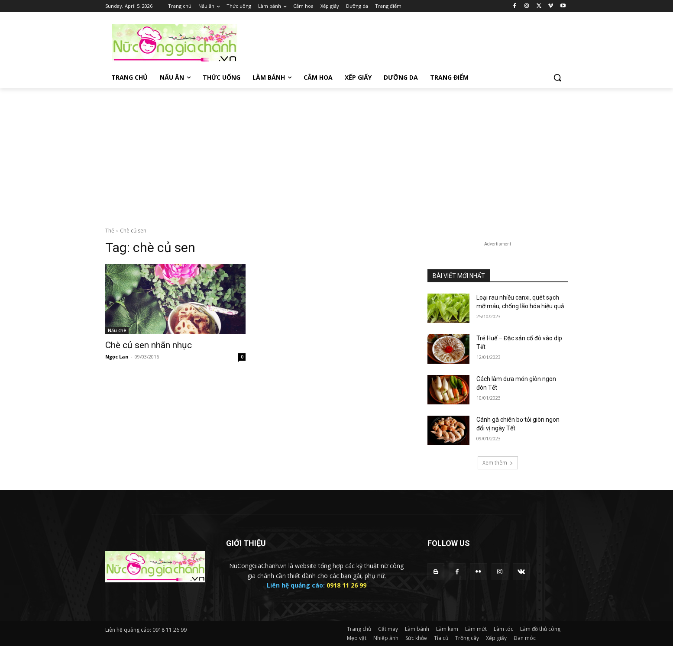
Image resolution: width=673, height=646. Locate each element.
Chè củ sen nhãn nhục (148, 345)
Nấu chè (117, 330)
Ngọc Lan (117, 356)
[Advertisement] (336, 152)
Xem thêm (497, 462)
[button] (557, 77)
